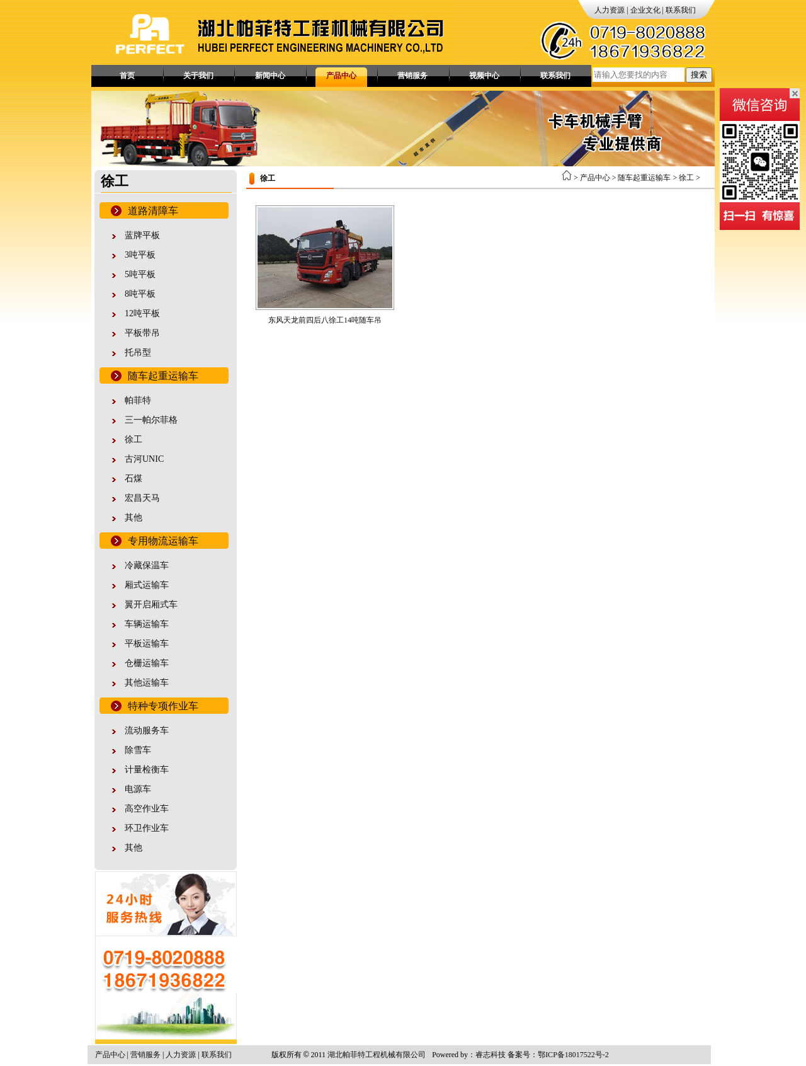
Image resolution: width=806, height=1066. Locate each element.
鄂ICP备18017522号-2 (573, 1054)
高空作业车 (147, 808)
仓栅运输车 (147, 663)
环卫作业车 (147, 828)
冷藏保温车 (147, 565)
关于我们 (198, 75)
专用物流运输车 (163, 541)
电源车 (138, 789)
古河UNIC (144, 459)
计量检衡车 (147, 769)
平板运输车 (147, 643)
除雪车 (138, 750)
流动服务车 (147, 730)
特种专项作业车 (163, 706)
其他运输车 (147, 682)
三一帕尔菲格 (151, 420)
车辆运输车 (147, 624)
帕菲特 (138, 400)
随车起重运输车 (163, 375)
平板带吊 (142, 333)
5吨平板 (140, 274)
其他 (133, 517)
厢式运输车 (147, 585)
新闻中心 (270, 75)
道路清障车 (153, 210)
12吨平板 (142, 313)
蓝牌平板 (142, 235)
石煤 (133, 478)
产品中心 (341, 75)
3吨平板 (140, 255)
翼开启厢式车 (151, 604)
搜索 (699, 74)
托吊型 (138, 352)
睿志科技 (490, 1054)
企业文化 (645, 10)
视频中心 (484, 75)
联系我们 (681, 10)
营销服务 (412, 75)
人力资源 (609, 10)
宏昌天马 (142, 498)
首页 (127, 75)
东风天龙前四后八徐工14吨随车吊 (325, 320)
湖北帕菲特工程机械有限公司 (376, 1054)
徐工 (133, 439)
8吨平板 (140, 294)
